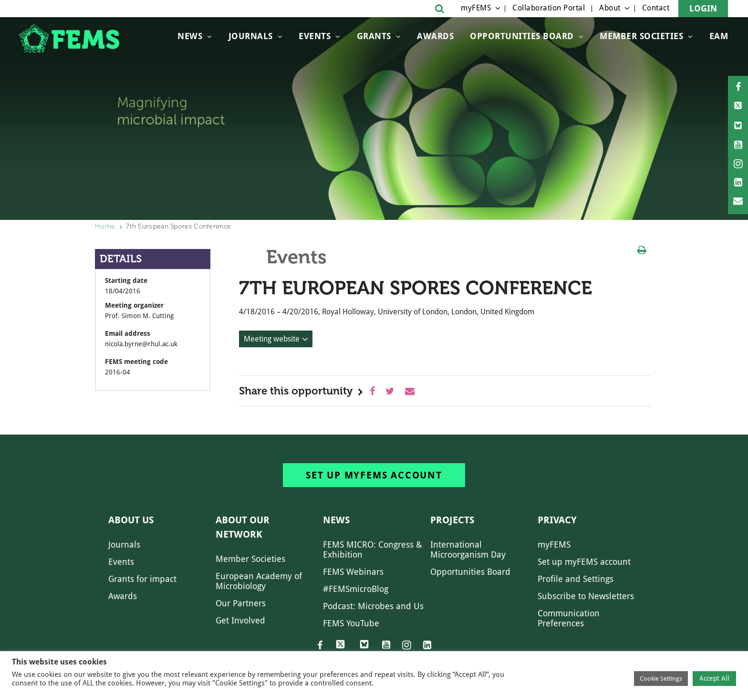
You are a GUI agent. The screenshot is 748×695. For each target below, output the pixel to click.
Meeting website (272, 338)
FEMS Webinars (353, 572)
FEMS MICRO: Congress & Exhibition (372, 549)
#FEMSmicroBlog (355, 589)
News (189, 36)
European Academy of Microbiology (259, 581)
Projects (452, 520)
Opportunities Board (470, 572)
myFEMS (476, 7)
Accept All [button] (714, 678)
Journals (251, 36)
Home (105, 226)
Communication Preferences (569, 618)
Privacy (557, 520)
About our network (243, 527)
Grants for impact (142, 579)
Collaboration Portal (548, 7)
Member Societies (641, 36)
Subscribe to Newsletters (586, 596)
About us (131, 520)
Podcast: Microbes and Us (373, 606)
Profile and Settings (575, 579)
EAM (718, 36)
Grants (374, 36)
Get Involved (240, 620)
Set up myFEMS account (374, 475)
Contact (656, 7)
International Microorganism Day (468, 549)
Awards (435, 36)
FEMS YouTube (351, 623)
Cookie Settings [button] (661, 678)
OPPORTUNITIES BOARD (522, 36)
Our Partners (241, 603)
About (610, 7)
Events (315, 36)
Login (703, 8)
